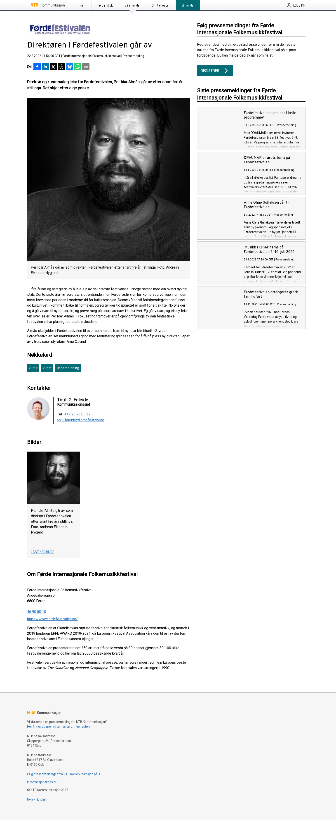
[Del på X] (53, 67)
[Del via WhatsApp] (77, 67)
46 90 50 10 (36, 612)
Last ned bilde (42, 552)
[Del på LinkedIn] (45, 67)
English (42, 799)
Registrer (215, 70)
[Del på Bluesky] (69, 67)
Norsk (31, 799)
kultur (33, 368)
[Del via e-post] (85, 67)
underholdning (68, 368)
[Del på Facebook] (37, 67)
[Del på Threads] (61, 67)
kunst (47, 368)
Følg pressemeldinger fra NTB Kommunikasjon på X (63, 774)
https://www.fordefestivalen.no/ (52, 619)
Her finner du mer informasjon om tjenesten (58, 726)
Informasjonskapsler (41, 782)
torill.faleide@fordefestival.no (80, 420)
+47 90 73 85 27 (77, 414)
